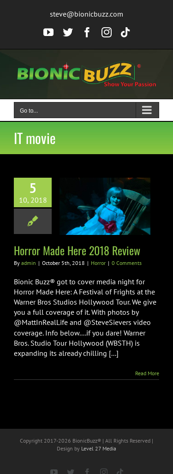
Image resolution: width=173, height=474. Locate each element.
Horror (98, 262)
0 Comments (127, 262)
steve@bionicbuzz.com (86, 13)
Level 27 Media (98, 448)
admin (28, 262)
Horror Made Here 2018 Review (77, 250)
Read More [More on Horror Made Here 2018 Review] (147, 373)
